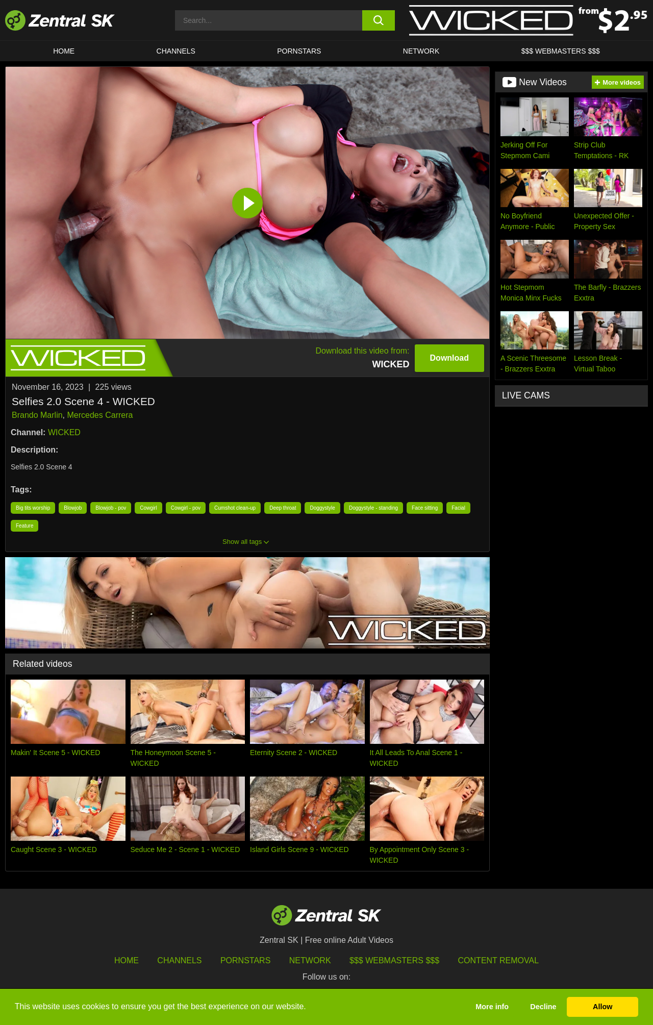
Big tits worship (33, 508)
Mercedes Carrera (100, 415)
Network (421, 51)
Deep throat (282, 508)
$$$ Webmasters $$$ (560, 51)
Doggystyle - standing (373, 508)
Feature (24, 526)
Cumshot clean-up (235, 508)
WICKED (64, 432)
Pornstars (299, 51)
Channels (176, 51)
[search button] (378, 20)
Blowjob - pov (110, 508)
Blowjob (73, 508)
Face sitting (425, 508)
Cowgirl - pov (185, 508)
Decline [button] (543, 1007)
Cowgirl (148, 508)
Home (63, 51)
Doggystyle (322, 508)
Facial (458, 508)
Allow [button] (602, 1007)
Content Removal (498, 960)
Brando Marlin (37, 415)
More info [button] (492, 1007)
